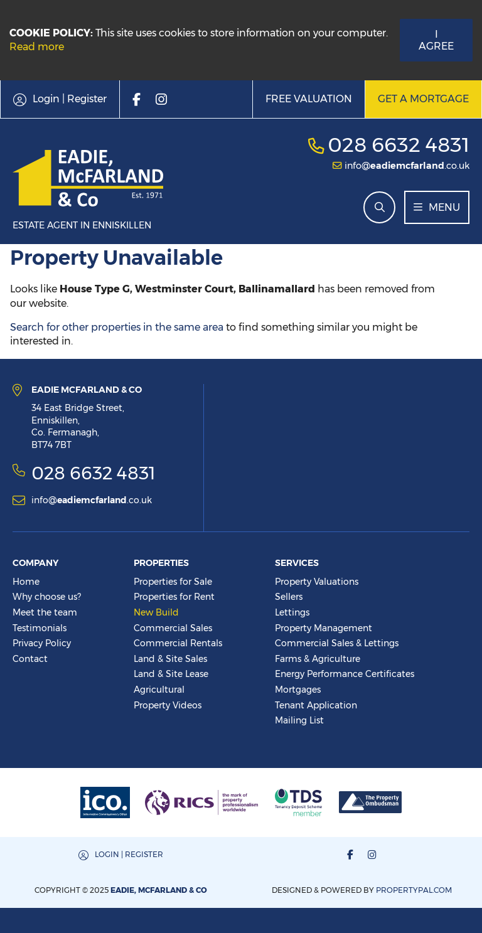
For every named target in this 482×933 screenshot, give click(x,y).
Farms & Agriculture (317, 658)
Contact (30, 658)
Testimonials (40, 628)
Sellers (289, 596)
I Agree (436, 40)
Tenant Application (316, 705)
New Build (156, 612)
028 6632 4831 (398, 144)
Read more (36, 47)
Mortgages (298, 689)
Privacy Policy (42, 643)
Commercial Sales (173, 628)
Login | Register (129, 854)
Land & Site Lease (171, 674)
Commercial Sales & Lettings (337, 643)
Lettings (292, 612)
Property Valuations (316, 581)
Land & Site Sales (170, 658)
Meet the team (45, 612)
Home (26, 581)
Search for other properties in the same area (116, 327)
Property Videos (167, 705)
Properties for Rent (174, 596)
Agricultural (159, 689)
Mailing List (299, 720)
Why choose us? (47, 596)
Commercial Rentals (178, 643)
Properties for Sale (173, 581)
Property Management (323, 628)
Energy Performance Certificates (344, 674)
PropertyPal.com (414, 890)
